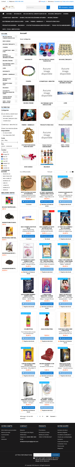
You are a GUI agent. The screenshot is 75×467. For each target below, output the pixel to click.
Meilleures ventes (44, 435)
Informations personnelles (8, 430)
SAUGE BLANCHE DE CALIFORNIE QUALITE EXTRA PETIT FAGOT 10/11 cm (9, 253)
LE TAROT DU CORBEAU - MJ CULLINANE (65, 227)
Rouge (6, 154)
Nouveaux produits (44, 432)
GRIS (5, 183)
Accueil (9, 14)
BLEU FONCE (7, 176)
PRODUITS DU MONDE (9, 25)
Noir (5, 156)
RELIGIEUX (21, 25)
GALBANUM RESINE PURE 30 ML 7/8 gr (9, 268)
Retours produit (5, 432)
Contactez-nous (62, 444)
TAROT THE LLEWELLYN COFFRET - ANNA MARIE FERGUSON (65, 261)
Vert (5, 161)
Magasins (60, 448)
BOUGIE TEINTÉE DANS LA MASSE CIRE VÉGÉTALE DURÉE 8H (9, 207)
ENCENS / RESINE (53, 17)
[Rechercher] (38, 7)
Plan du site (61, 446)
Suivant (53, 416)
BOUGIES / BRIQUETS (54, 14)
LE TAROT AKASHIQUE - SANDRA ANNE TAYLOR (47, 193)
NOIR (5, 190)
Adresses (4, 439)
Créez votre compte (68, 1)
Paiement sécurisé (63, 441)
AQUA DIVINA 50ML (47, 329)
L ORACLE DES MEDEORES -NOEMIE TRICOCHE (47, 296)
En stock (7, 133)
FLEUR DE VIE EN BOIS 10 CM (65, 193)
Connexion (57, 1)
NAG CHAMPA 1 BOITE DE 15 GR (28, 227)
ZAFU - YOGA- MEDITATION (10, 29)
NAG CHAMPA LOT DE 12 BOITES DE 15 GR (47, 227)
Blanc (5, 152)
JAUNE (6, 185)
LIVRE (26, 21)
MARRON (6, 187)
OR (5, 166)
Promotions (42, 430)
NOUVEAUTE (17, 14)
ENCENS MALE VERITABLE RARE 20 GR (9, 238)
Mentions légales (62, 432)
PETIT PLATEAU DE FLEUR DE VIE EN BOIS (28, 193)
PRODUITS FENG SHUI (52, 21)
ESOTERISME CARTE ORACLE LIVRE (12, 21)
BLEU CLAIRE (7, 178)
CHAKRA (65, 14)
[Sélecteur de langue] (43, 1)
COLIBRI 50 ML (28, 329)
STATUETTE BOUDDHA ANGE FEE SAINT (38, 25)
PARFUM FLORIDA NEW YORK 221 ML (65, 329)
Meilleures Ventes (8, 193)
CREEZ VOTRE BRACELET (45, 437)
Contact (3, 1)
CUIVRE (6, 168)
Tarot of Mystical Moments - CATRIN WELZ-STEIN (65, 296)
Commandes (5, 435)
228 (47, 416)
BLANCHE (6, 174)
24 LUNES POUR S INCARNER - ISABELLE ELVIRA (47, 399)
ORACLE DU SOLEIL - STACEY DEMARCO (65, 364)
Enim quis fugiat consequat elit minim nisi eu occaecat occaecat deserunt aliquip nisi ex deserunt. (47, 459)
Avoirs (3, 437)
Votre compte (6, 426)
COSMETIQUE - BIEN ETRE (10, 17)
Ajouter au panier (28, 201)
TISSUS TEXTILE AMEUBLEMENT (61, 25)
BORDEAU (6, 181)
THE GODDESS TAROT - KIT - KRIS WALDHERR (47, 260)
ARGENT (6, 163)
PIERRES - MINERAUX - (37, 21)
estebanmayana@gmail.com (29, 441)
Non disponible (9, 135)
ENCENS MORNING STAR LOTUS (47, 364)
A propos (60, 439)
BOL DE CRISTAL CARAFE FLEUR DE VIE (34, 14)
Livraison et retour (63, 430)
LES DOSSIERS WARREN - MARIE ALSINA (28, 295)
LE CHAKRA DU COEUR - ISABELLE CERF (28, 260)
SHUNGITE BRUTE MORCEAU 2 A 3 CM (9, 222)
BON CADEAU (6, 41)
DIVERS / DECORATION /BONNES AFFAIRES (32, 17)
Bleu (5, 159)
